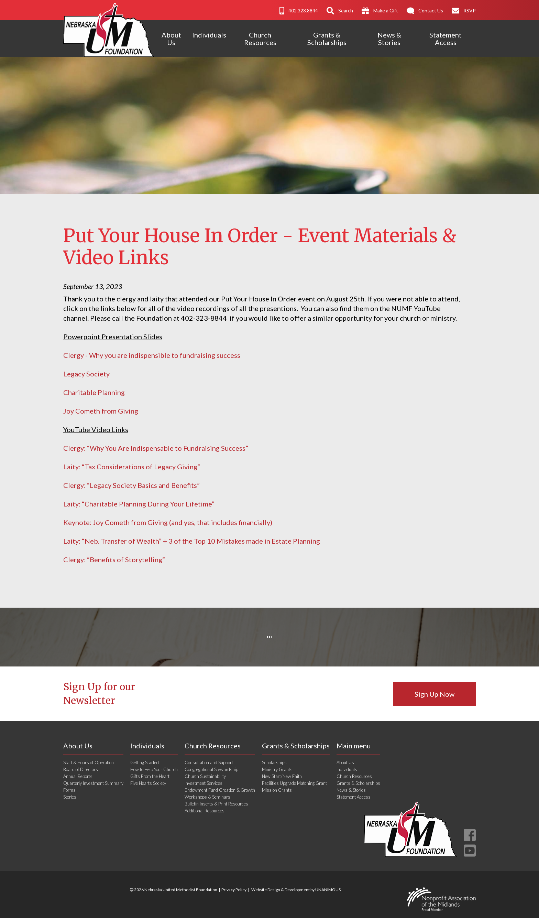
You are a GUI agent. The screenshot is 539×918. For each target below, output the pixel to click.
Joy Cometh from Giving (100, 411)
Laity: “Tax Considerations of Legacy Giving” (131, 466)
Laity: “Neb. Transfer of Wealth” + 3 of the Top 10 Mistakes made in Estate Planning (191, 541)
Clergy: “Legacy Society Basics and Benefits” (131, 485)
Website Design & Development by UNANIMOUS (296, 889)
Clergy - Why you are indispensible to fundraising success (152, 355)
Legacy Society (86, 374)
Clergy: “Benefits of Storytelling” (114, 559)
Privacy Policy (233, 889)
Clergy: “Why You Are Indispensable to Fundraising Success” (155, 448)
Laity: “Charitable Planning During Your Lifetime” (138, 504)
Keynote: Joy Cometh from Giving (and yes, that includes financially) (167, 522)
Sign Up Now (434, 694)
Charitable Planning (94, 392)
